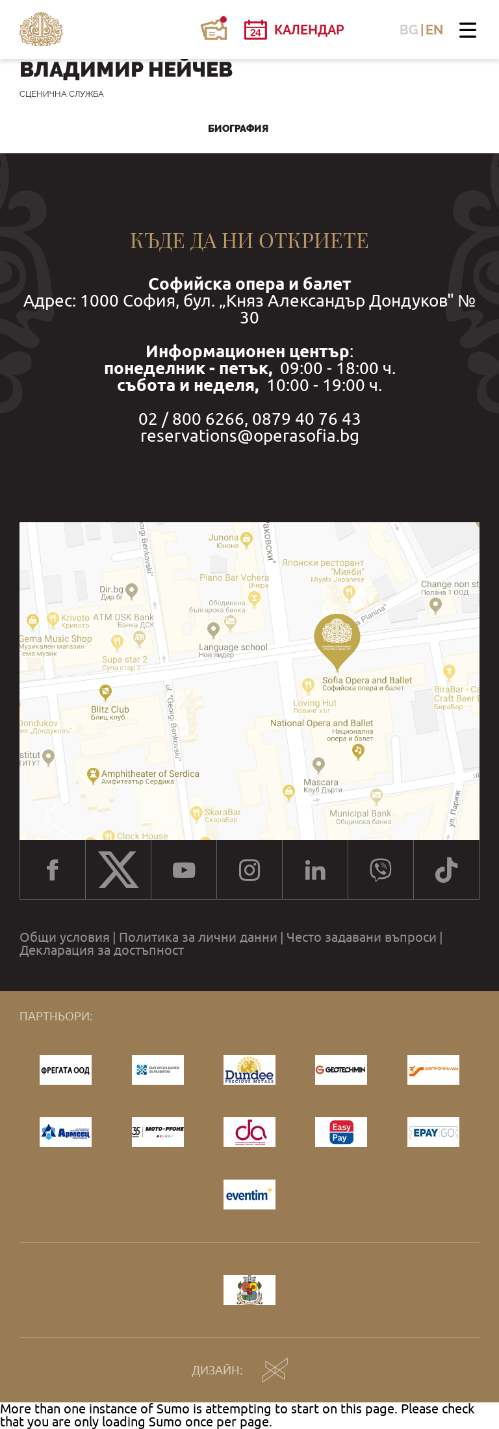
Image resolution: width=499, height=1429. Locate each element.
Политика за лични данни (198, 937)
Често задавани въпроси (362, 937)
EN (434, 29)
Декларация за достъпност (101, 950)
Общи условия (64, 937)
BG (409, 29)
